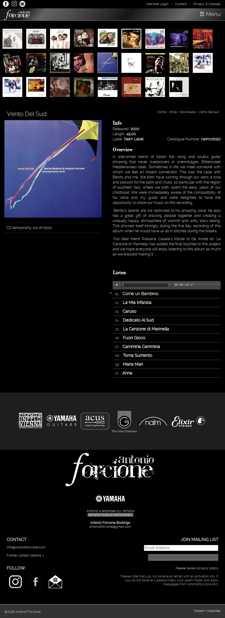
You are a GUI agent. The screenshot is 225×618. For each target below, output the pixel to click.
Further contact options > (25, 555)
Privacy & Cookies (206, 4)
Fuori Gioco (134, 337)
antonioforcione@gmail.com (110, 526)
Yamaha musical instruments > (110, 515)
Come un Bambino (140, 293)
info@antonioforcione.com (26, 547)
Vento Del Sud (209, 112)
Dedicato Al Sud (138, 320)
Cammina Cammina (141, 346)
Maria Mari (133, 364)
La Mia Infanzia (137, 302)
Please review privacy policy (197, 568)
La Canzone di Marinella (146, 328)
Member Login (157, 4)
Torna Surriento (137, 355)
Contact (181, 4)
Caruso (129, 311)
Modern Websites (207, 611)
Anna (127, 372)
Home (161, 112)
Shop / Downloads (182, 112)
